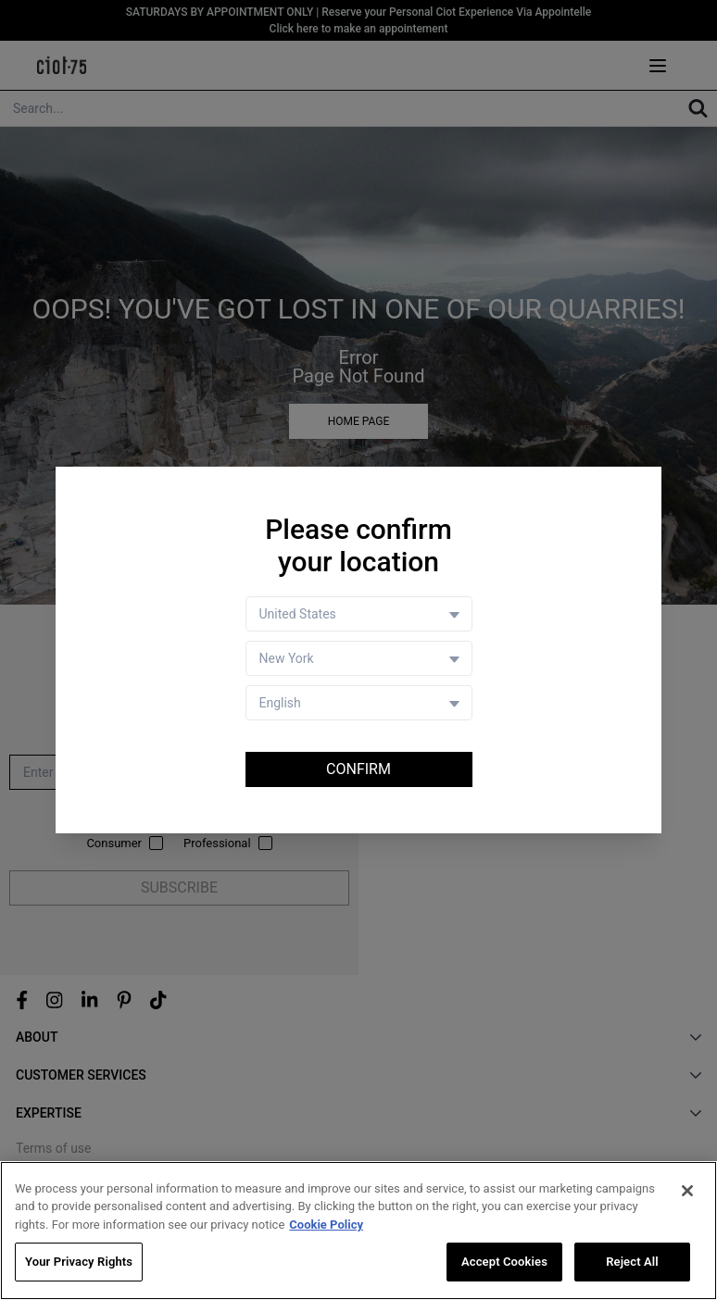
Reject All (632, 1263)
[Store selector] (358, 658)
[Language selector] (358, 702)
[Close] (687, 1192)
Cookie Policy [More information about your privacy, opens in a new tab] (326, 1226)
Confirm (358, 769)
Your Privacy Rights (78, 1263)
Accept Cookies (504, 1263)
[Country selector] (358, 613)
